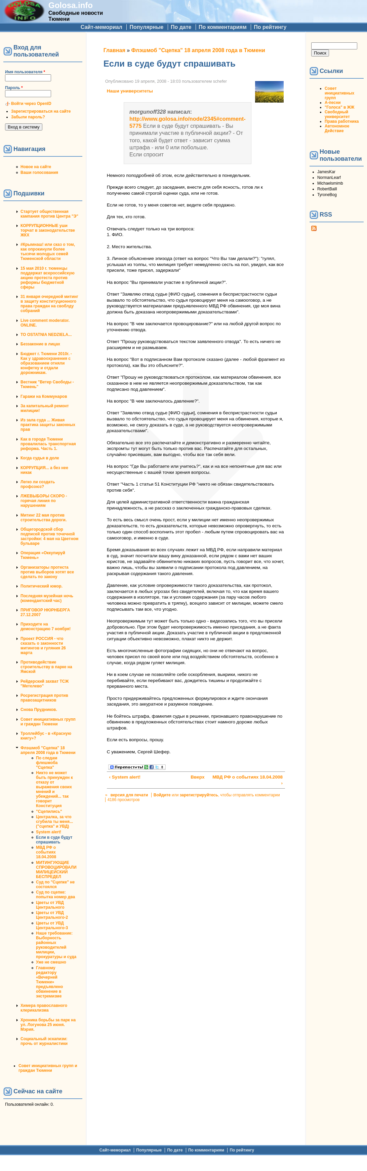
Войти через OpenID (31, 103)
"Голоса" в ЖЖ (339, 107)
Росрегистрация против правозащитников (44, 698)
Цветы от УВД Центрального (50, 905)
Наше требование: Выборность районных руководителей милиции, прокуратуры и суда (56, 945)
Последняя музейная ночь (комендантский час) (47, 598)
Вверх (194, 777)
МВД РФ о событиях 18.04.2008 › (247, 780)
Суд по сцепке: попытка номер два (55, 894)
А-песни (333, 102)
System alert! (48, 832)
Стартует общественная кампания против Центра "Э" (49, 214)
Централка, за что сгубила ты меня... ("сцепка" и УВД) (54, 822)
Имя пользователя (25, 72)
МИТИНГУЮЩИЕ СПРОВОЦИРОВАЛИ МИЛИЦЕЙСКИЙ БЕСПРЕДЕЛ (56, 869)
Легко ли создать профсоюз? (38, 484)
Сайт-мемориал (101, 27)
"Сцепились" (49, 811)
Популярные (146, 27)
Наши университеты (130, 90)
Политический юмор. (42, 586)
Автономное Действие (337, 128)
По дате (181, 27)
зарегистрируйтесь (199, 795)
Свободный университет (337, 114)
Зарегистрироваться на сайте (41, 111)
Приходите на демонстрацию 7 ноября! (46, 626)
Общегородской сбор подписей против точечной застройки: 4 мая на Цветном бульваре (49, 536)
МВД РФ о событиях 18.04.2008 (46, 852)
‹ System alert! (124, 777)
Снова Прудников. (39, 709)
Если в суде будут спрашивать (54, 839)
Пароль (14, 87)
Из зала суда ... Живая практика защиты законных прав (48, 425)
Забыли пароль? (28, 117)
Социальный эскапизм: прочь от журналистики (44, 1041)
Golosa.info (70, 5)
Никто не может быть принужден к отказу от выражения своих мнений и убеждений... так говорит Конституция (54, 789)
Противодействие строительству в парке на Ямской (46, 667)
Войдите (162, 795)
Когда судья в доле (40, 458)
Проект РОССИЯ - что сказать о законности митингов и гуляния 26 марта (43, 645)
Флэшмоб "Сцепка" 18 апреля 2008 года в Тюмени (48, 750)
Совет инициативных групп (339, 93)
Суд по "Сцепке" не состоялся (55, 884)
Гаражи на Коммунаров (44, 396)
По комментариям (223, 27)
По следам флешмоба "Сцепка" (46, 763)
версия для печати (129, 795)
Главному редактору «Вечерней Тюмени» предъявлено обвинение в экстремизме (49, 982)
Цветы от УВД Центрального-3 (52, 925)
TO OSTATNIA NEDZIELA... (46, 334)
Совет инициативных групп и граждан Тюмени (48, 721)
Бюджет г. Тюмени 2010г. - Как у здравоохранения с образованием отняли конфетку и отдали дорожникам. (46, 363)
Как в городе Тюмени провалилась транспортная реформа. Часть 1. (48, 444)
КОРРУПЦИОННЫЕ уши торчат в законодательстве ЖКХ (48, 230)
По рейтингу (270, 27)
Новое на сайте (36, 166)
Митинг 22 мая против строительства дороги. (44, 517)
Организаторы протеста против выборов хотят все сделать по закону (47, 572)
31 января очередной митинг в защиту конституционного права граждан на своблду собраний (49, 303)
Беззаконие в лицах (40, 344)
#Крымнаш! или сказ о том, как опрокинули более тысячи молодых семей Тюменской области (48, 251)
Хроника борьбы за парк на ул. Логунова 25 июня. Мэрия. (48, 1025)
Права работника (342, 121)
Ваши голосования (39, 172)
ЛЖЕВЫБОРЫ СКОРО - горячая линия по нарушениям (44, 501)
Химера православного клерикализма (44, 1008)
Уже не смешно (51, 962)
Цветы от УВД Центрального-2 (52, 915)
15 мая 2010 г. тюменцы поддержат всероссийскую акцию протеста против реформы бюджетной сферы (48, 278)
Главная (114, 50)
